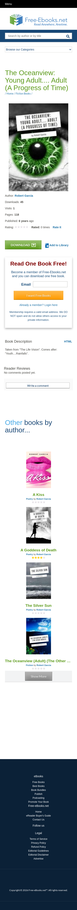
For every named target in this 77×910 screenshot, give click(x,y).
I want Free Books (38, 295)
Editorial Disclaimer (38, 854)
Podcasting (38, 798)
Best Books (39, 786)
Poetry (29, 499)
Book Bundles (38, 790)
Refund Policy (38, 846)
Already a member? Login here (38, 305)
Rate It (57, 227)
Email (26, 284)
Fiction (29, 665)
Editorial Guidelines (38, 850)
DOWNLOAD (23, 245)
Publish (38, 794)
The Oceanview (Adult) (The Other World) (38, 661)
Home (38, 811)
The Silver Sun (38, 605)
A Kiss (38, 495)
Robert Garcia (24, 195)
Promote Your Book (38, 802)
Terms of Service (38, 839)
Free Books (38, 782)
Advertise (38, 858)
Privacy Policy (38, 843)
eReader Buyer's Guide (38, 815)
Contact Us (38, 819)
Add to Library (56, 245)
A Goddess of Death (39, 550)
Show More (38, 676)
